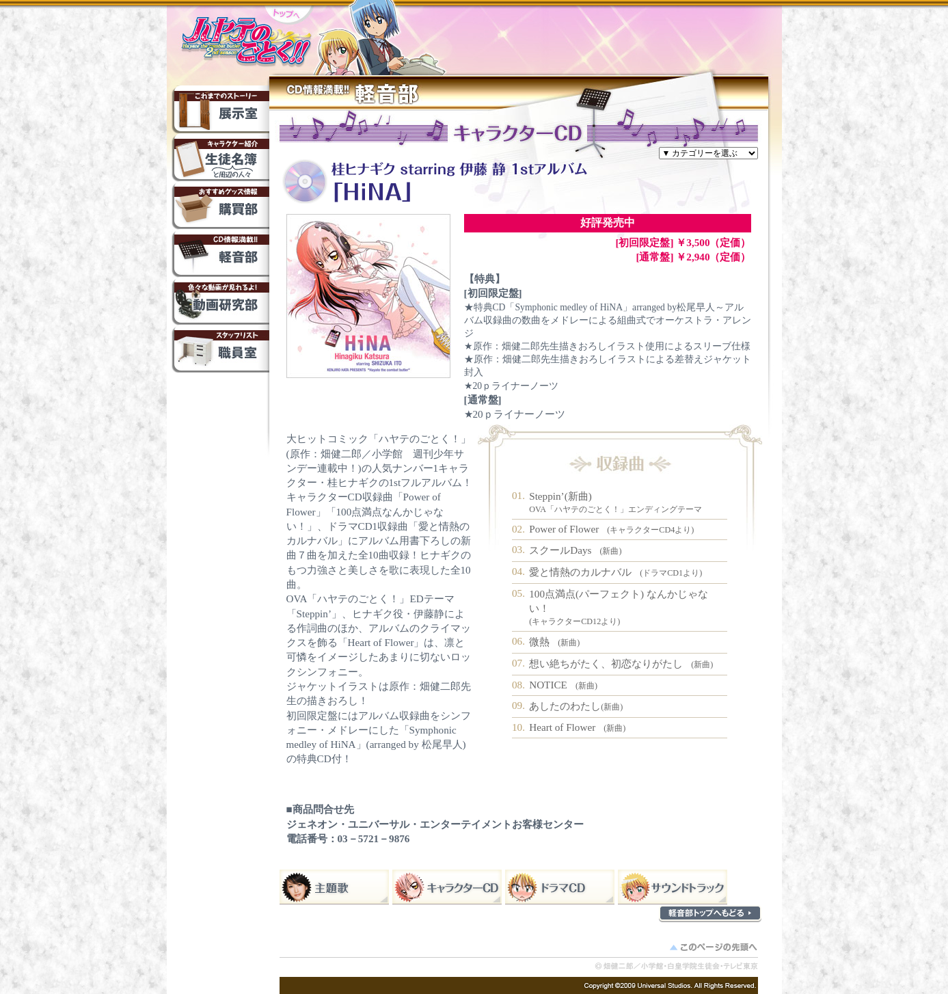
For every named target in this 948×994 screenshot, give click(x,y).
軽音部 (220, 253)
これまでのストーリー (220, 109)
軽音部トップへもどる (710, 913)
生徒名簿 (220, 157)
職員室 (220, 349)
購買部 (220, 205)
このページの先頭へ (715, 949)
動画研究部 (220, 301)
